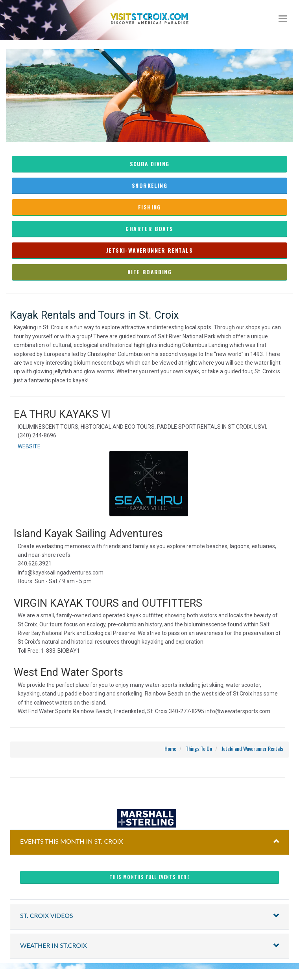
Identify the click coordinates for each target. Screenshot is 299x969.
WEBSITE (29, 446)
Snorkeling (149, 185)
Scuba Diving (150, 164)
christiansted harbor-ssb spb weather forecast (149, 793)
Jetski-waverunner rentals (149, 250)
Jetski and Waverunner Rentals (252, 748)
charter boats (149, 228)
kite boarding (149, 272)
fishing (149, 207)
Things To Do (199, 748)
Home (170, 748)
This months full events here (149, 877)
